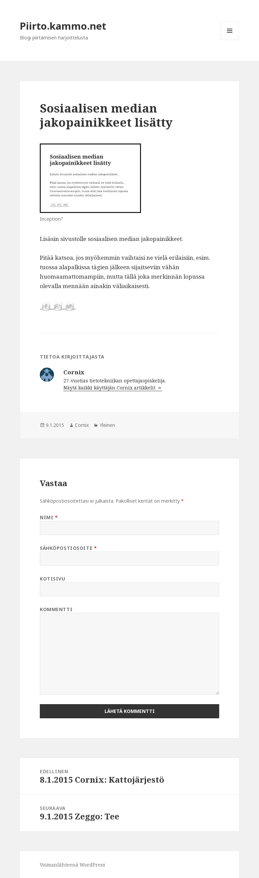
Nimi (49, 517)
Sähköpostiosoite (68, 548)
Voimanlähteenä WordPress (72, 864)
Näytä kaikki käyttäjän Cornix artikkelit (110, 387)
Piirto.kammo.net (63, 25)
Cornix (82, 425)
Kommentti (56, 609)
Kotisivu (52, 578)
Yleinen (107, 425)
